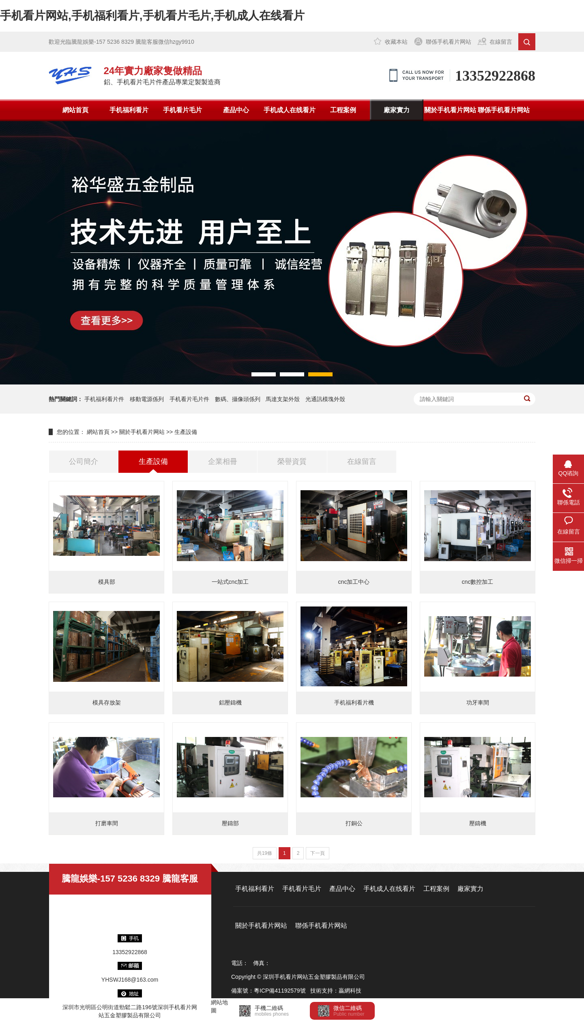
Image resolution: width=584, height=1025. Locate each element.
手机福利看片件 (104, 399)
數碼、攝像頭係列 (237, 399)
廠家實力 (397, 110)
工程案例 (343, 110)
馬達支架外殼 (283, 399)
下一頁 (317, 853)
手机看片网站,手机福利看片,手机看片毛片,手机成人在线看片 (152, 15)
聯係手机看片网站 (448, 41)
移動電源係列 (147, 399)
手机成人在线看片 (290, 110)
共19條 (264, 853)
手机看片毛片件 (189, 399)
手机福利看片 (129, 110)
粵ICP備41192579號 (280, 990)
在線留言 (501, 41)
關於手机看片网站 (450, 110)
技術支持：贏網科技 (335, 990)
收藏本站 (396, 41)
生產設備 (185, 432)
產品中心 (236, 110)
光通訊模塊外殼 (325, 399)
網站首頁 (75, 110)
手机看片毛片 (182, 110)
